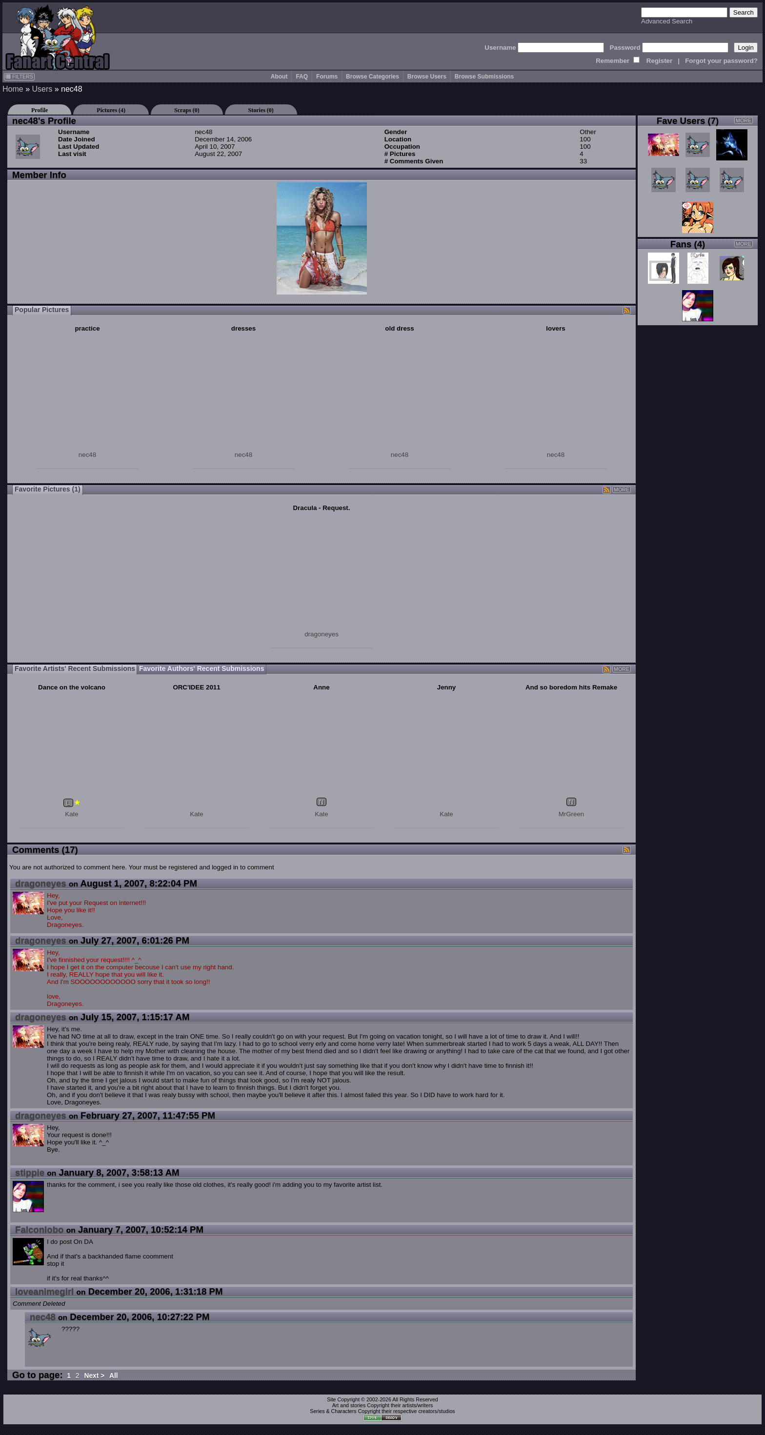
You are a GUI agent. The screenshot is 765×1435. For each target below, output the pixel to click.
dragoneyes (321, 634)
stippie (29, 1172)
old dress (399, 328)
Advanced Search (666, 21)
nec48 (87, 454)
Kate (71, 814)
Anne (321, 687)
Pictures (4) (111, 110)
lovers (555, 328)
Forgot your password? (721, 60)
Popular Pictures (42, 310)
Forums (327, 76)
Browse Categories (372, 76)
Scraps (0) (187, 110)
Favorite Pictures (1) (48, 489)
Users (42, 89)
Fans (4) (687, 244)
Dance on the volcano (71, 687)
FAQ (302, 76)
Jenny (446, 687)
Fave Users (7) (688, 121)
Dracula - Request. (321, 507)
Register (659, 60)
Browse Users (426, 76)
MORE (621, 489)
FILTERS (19, 76)
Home (12, 89)
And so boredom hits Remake (571, 687)
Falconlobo (39, 1229)
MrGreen (571, 814)
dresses (243, 328)
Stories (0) (261, 110)
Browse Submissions (484, 76)
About (279, 76)
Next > (94, 1375)
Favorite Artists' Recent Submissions (75, 668)
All (113, 1375)
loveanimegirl (44, 1291)
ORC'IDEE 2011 (196, 687)
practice (87, 328)
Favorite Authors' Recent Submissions (201, 668)
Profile (39, 110)
